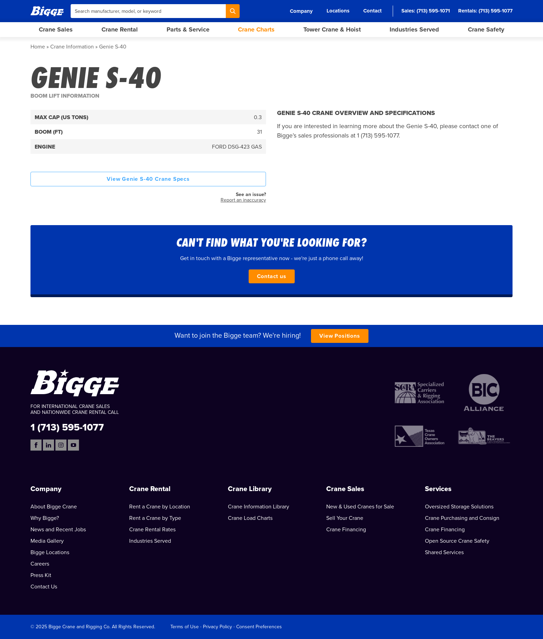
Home (37, 46)
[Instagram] (60, 445)
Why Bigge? (44, 518)
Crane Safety (486, 29)
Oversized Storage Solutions (459, 506)
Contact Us (43, 586)
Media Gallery (47, 541)
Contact (372, 11)
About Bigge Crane (53, 506)
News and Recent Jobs (58, 529)
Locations (338, 11)
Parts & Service (188, 29)
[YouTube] (73, 445)
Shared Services (444, 552)
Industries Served (414, 29)
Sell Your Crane (344, 518)
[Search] (233, 11)
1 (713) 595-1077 (67, 426)
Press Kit (40, 575)
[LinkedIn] (48, 445)
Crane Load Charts (250, 518)
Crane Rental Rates (152, 529)
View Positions (339, 335)
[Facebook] (36, 445)
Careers (39, 563)
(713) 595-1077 (496, 11)
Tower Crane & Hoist (332, 29)
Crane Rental (119, 29)
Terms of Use (184, 627)
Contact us (271, 276)
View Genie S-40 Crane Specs (148, 179)
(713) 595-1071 (433, 11)
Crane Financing (346, 529)
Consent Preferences (259, 627)
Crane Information (72, 46)
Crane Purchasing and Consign (462, 518)
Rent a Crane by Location (159, 506)
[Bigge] (47, 11)
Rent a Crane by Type (155, 518)
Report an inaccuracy (243, 200)
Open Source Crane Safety (457, 541)
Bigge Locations (49, 552)
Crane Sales (56, 29)
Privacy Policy (217, 627)
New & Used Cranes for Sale (360, 506)
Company (301, 11)
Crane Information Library (258, 506)
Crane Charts (256, 29)
